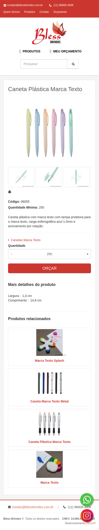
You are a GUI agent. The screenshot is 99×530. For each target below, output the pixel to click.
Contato (44, 11)
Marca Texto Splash (49, 360)
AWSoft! (91, 523)
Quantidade (16, 245)
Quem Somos (11, 11)
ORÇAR (49, 268)
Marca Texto (50, 482)
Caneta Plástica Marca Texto (49, 442)
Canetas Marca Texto (26, 240)
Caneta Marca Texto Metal (49, 401)
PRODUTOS (29, 51)
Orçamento (60, 11)
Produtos (29, 11)
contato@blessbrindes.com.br (25, 5)
